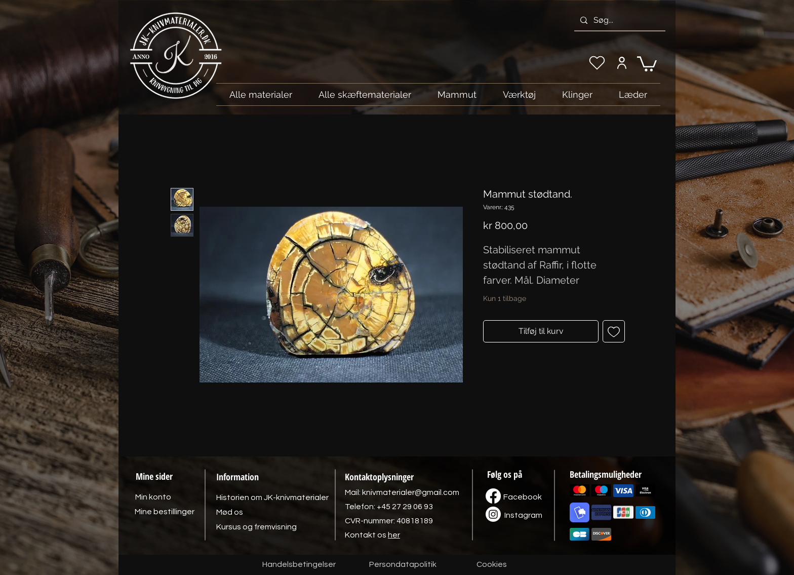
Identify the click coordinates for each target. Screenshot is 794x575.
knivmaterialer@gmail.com (410, 492)
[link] (647, 63)
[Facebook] (523, 497)
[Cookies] (492, 565)
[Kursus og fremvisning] (256, 527)
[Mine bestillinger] (165, 512)
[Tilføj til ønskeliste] (614, 331)
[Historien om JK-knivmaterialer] (272, 497)
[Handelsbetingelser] (299, 565)
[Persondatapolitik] (403, 565)
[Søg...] (618, 20)
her (394, 535)
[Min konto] (621, 62)
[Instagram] (523, 515)
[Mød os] (229, 512)
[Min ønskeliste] (597, 63)
